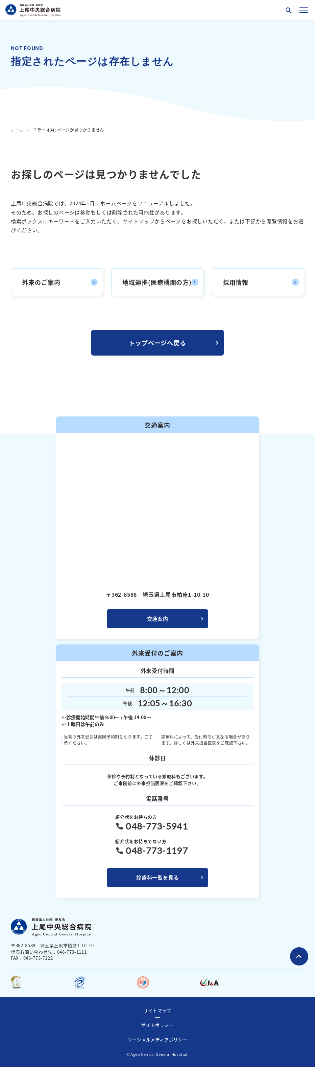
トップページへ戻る (157, 342)
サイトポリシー (157, 1025)
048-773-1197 (157, 850)
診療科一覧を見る (157, 877)
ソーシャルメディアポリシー (157, 1039)
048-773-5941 (157, 826)
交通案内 (157, 618)
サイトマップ (157, 1010)
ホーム (17, 130)
